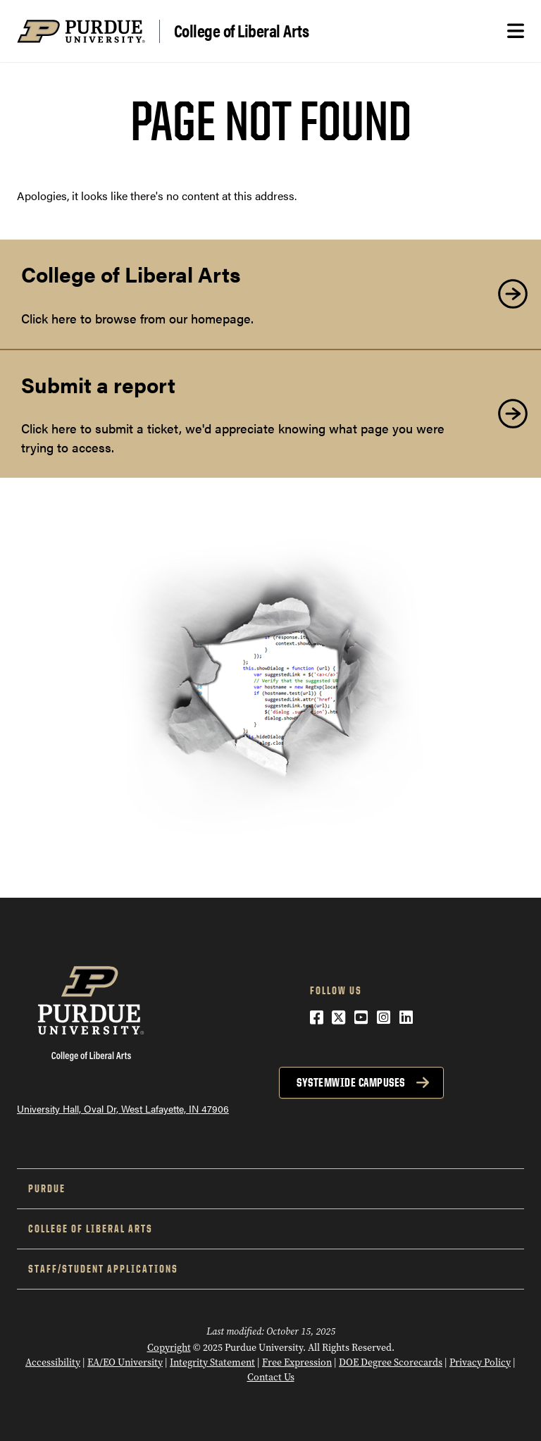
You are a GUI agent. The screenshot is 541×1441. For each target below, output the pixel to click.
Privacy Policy (480, 1362)
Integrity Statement (212, 1362)
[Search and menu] (515, 31)
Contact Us (270, 1377)
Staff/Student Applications (103, 1268)
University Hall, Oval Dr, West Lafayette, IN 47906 (123, 1108)
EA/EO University (125, 1362)
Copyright (169, 1347)
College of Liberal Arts (241, 31)
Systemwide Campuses (351, 1082)
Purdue (47, 1188)
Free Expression (297, 1362)
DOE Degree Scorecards (390, 1362)
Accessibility (52, 1362)
